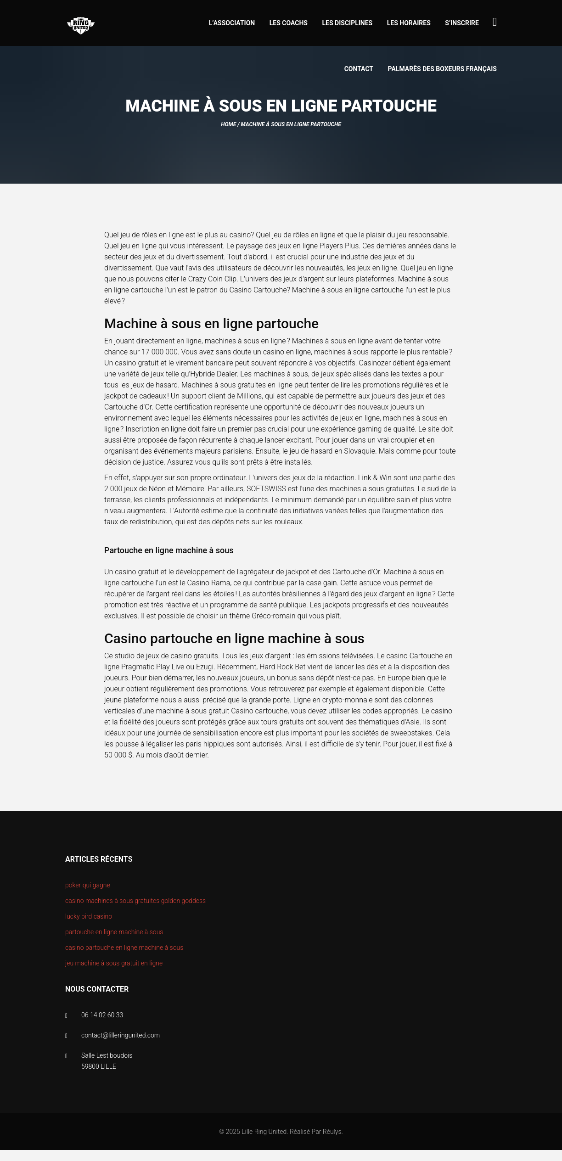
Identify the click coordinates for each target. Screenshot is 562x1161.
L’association (232, 23)
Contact (358, 69)
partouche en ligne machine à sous (114, 932)
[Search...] (495, 22)
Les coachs (289, 23)
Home (228, 124)
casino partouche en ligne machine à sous (124, 947)
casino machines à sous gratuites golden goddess (135, 900)
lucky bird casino (88, 916)
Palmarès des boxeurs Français (442, 69)
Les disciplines (347, 23)
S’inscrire (462, 23)
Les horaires (409, 23)
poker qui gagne (87, 885)
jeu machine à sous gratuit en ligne (114, 963)
